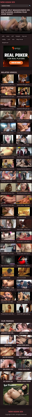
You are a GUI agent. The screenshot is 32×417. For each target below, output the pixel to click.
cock (9, 39)
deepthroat (5, 42)
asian (7, 36)
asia (13, 39)
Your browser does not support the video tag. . (16, 25)
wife (3, 36)
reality (4, 39)
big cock (24, 36)
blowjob (18, 36)
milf (12, 36)
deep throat (19, 39)
